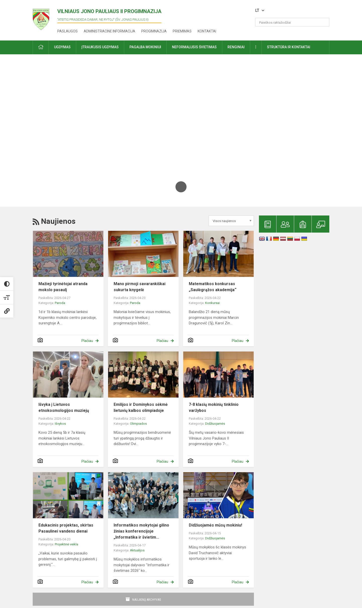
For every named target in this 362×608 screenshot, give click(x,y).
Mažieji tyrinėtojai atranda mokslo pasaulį (62, 286)
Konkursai (212, 303)
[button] (295, 11)
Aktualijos (137, 550)
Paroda (60, 303)
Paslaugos (67, 31)
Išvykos (60, 423)
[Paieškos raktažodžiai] (292, 22)
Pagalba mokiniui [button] (145, 47)
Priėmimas (182, 31)
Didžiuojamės (215, 423)
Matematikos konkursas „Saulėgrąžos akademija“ (212, 286)
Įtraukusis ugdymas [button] (100, 47)
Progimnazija (154, 31)
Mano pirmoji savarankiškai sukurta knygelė (139, 286)
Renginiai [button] (236, 47)
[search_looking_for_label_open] (324, 22)
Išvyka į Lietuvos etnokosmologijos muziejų (63, 407)
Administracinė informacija (109, 31)
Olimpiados (138, 423)
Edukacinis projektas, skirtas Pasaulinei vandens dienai (65, 528)
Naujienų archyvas (146, 599)
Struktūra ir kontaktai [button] (288, 47)
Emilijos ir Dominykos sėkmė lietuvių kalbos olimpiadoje (141, 407)
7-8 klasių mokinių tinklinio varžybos (214, 407)
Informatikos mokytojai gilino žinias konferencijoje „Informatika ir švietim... (141, 531)
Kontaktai (207, 31)
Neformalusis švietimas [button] (194, 47)
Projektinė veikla (66, 544)
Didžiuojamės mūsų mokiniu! (215, 525)
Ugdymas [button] (62, 47)
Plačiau (87, 341)
